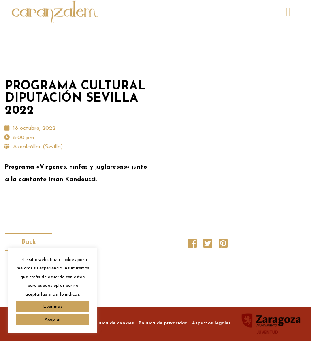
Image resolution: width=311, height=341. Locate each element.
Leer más (52, 307)
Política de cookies (113, 323)
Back (28, 242)
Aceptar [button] (53, 320)
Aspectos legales (211, 323)
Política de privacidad (162, 323)
